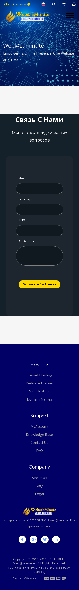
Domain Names (39, 399)
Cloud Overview (17, 4)
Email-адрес (26, 199)
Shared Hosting (39, 375)
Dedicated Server (40, 383)
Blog (39, 486)
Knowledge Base (39, 434)
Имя (21, 178)
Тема (22, 220)
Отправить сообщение (39, 284)
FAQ (39, 450)
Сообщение (27, 241)
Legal (39, 494)
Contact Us (39, 442)
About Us (39, 478)
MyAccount (40, 426)
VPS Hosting (39, 391)
